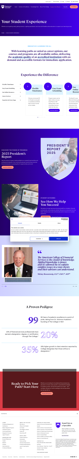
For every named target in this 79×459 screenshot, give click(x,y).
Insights (4, 440)
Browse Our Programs (57, 216)
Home (3, 32)
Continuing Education (6, 431)
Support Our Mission (55, 6)
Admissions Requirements (25, 442)
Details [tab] (39, 223)
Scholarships (22, 439)
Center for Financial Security (42, 438)
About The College (25, 422)
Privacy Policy (4, 456)
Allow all (58, 238)
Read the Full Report (7, 167)
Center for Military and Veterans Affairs (44, 436)
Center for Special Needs (42, 434)
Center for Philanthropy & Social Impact (45, 431)
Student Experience (23, 437)
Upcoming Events (5, 446)
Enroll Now (74, 6)
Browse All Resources (6, 439)
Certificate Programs (6, 429)
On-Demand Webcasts (6, 447)
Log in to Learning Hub (24, 446)
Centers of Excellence (43, 422)
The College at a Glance (24, 429)
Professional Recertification (25, 444)
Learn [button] (16, 6)
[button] (39, 117)
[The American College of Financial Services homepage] (6, 7)
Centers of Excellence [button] (24, 6)
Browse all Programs (46, 393)
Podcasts (4, 444)
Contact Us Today (40, 449)
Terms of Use (10, 456)
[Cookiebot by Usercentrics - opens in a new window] (62, 219)
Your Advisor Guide (42, 452)
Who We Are (22, 424)
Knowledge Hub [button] (35, 6)
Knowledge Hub (6, 437)
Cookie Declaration (22, 456)
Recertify (66, 6)
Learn (4, 422)
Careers (21, 431)
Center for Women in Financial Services (44, 429)
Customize (39, 238)
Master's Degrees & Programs (8, 427)
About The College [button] (44, 6)
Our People (22, 427)
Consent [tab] (20, 223)
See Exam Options (54, 110)
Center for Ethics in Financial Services (44, 427)
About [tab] (59, 223)
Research (4, 442)
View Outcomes (45, 217)
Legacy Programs (5, 434)
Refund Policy (16, 456)
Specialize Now (65, 435)
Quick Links (48, 1)
